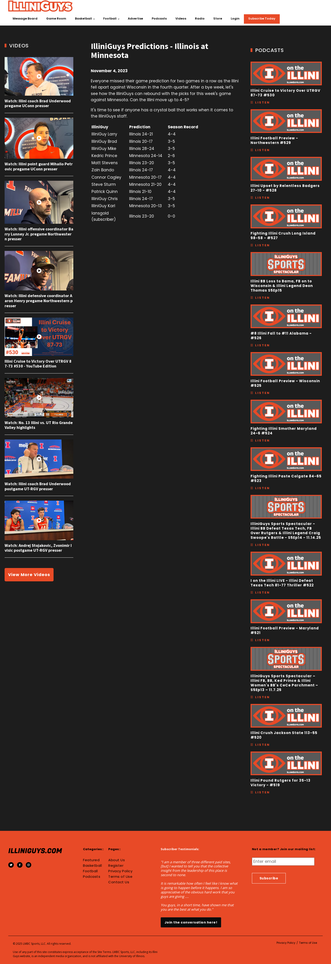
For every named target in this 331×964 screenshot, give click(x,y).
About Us (116, 860)
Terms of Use (120, 876)
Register (115, 865)
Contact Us (118, 882)
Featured (91, 860)
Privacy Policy (120, 871)
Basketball (83, 18)
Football (110, 18)
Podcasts (159, 18)
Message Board (25, 18)
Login (235, 18)
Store (217, 18)
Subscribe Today (261, 18)
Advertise (135, 18)
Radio (200, 18)
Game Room (56, 18)
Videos (180, 18)
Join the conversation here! (191, 922)
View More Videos (29, 574)
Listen (262, 102)
